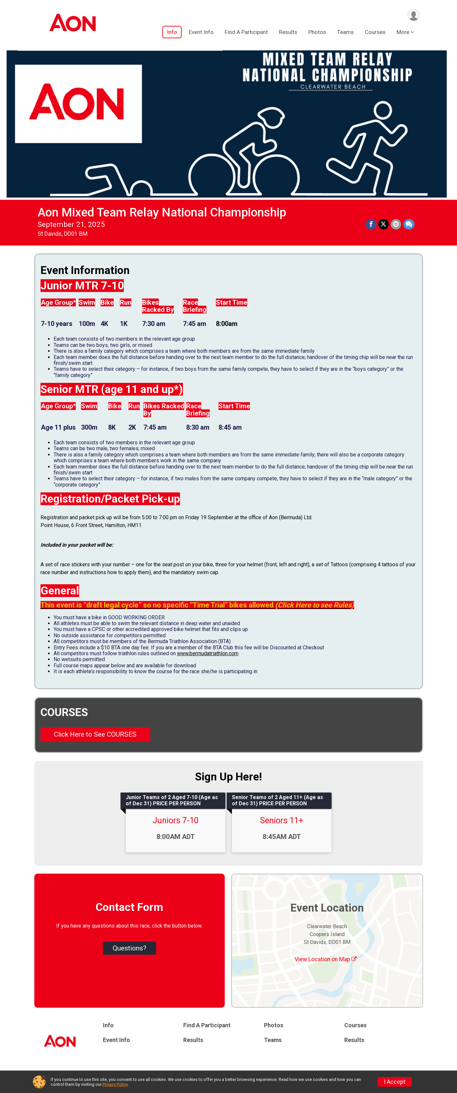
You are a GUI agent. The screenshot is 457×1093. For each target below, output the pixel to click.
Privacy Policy (115, 1084)
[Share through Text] (409, 224)
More (403, 32)
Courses (375, 32)
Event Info (201, 32)
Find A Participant (246, 32)
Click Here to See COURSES (95, 734)
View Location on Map (326, 959)
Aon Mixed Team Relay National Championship (162, 212)
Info (172, 32)
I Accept (394, 1082)
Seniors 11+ (281, 820)
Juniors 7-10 (176, 820)
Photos (317, 32)
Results (288, 32)
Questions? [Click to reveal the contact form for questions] (129, 948)
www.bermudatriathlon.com (207, 653)
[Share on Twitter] (384, 224)
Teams (345, 32)
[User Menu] (414, 15)
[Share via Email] (396, 224)
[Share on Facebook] (371, 224)
